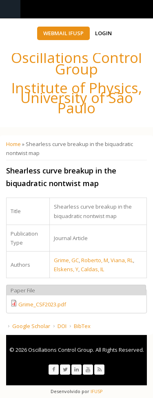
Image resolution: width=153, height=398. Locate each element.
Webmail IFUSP (63, 33)
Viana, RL (122, 260)
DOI (62, 326)
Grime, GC (66, 260)
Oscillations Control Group (76, 63)
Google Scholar (31, 326)
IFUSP (96, 391)
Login (103, 33)
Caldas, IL (92, 269)
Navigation (10, 9)
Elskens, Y (66, 269)
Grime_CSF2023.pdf (42, 304)
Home (13, 144)
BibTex (82, 326)
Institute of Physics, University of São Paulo (76, 97)
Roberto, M (94, 260)
